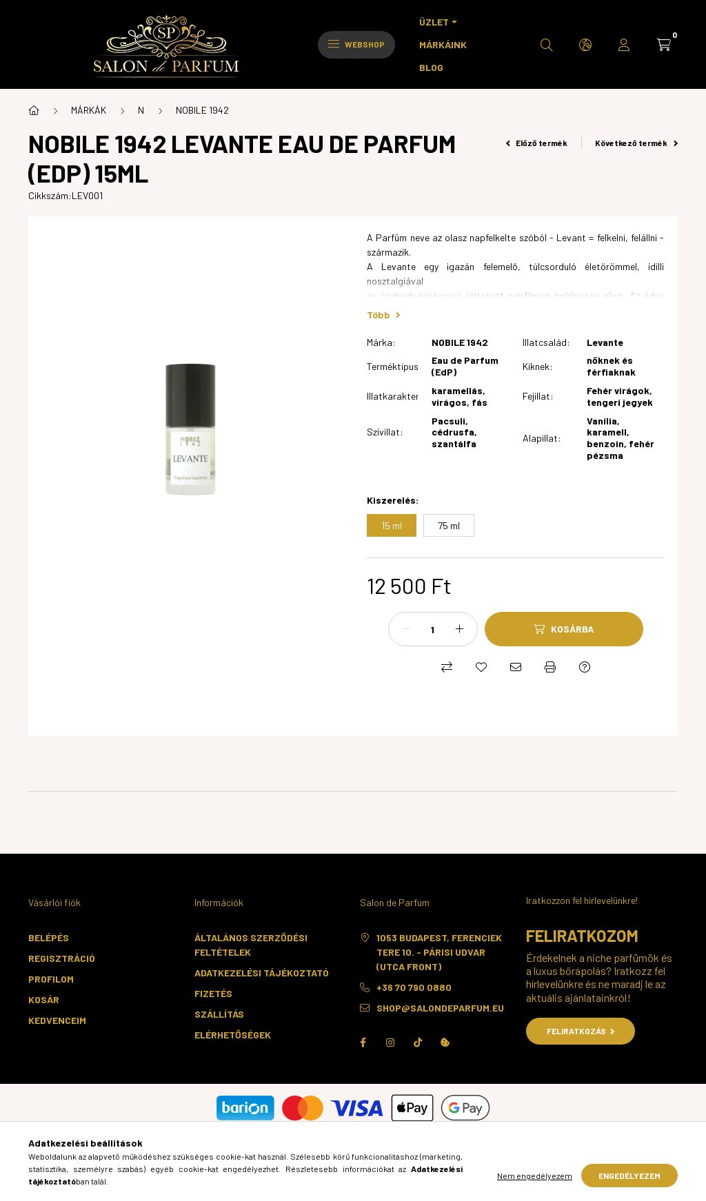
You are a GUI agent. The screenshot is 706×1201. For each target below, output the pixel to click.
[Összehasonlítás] (447, 667)
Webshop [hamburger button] (356, 44)
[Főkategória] (33, 110)
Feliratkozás (581, 1031)
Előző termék (537, 142)
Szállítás (219, 1014)
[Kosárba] (564, 629)
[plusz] (460, 629)
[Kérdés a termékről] (584, 667)
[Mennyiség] (433, 629)
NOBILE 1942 (202, 110)
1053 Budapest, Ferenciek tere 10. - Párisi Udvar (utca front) (439, 952)
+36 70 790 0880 (414, 987)
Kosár (43, 999)
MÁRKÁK (88, 110)
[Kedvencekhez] (481, 667)
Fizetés (213, 993)
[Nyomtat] (550, 667)
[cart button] (664, 45)
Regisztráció (61, 958)
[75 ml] (448, 525)
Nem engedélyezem (534, 1175)
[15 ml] (391, 525)
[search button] (547, 45)
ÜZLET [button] (434, 22)
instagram (390, 1042)
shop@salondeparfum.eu (440, 1008)
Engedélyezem (629, 1175)
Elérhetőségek (232, 1034)
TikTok (418, 1042)
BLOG (431, 67)
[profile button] (624, 45)
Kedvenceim (57, 1020)
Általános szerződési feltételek (250, 945)
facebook (362, 1042)
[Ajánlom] (516, 667)
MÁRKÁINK (443, 44)
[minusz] (406, 629)
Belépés (48, 937)
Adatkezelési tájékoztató (261, 972)
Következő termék (636, 142)
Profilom (51, 979)
